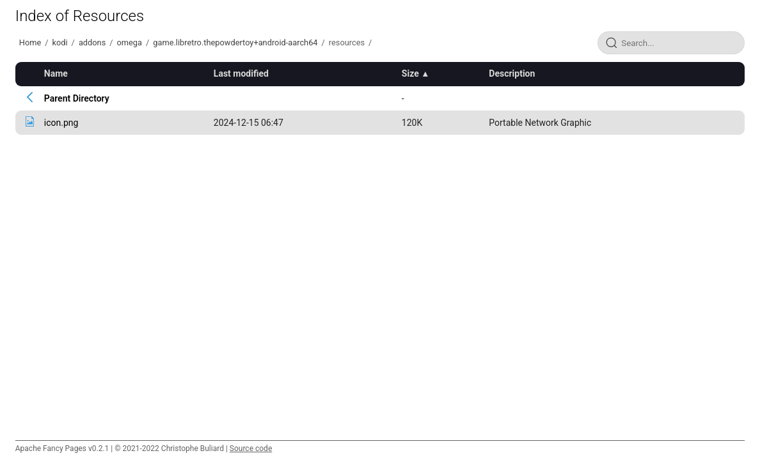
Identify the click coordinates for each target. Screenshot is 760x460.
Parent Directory (76, 98)
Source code (251, 448)
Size (410, 73)
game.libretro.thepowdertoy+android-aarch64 (235, 42)
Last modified (241, 73)
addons (92, 42)
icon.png (61, 123)
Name (56, 73)
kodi (59, 42)
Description (512, 73)
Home (30, 42)
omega (129, 42)
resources (347, 42)
